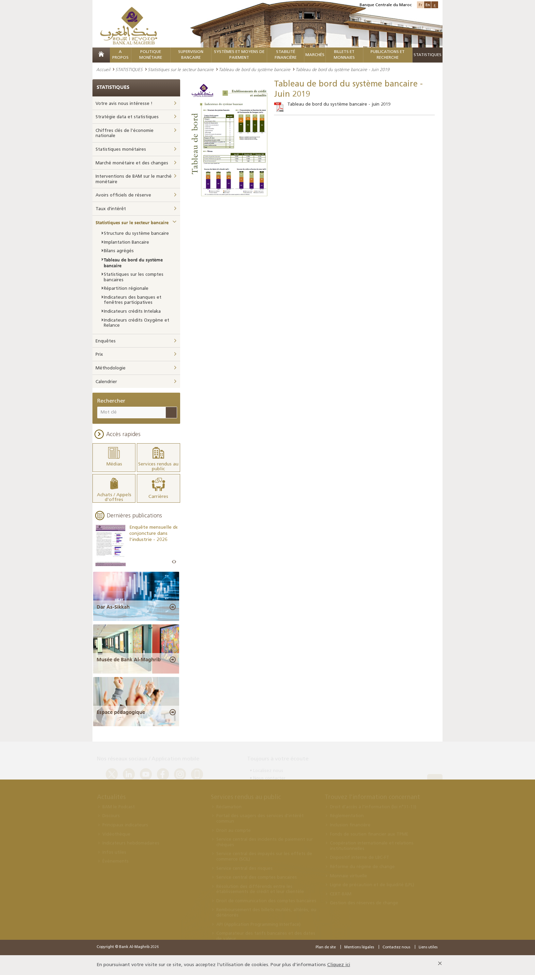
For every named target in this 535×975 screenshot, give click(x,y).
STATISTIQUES (129, 69)
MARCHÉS (314, 55)
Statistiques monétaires (121, 149)
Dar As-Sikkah (113, 607)
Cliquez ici (338, 964)
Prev (173, 562)
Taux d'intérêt (111, 209)
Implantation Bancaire (126, 242)
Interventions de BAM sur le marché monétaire (134, 179)
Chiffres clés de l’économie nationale (125, 133)
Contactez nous (396, 947)
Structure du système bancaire (136, 233)
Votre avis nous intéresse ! (124, 103)
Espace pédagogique (121, 712)
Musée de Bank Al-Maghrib (129, 659)
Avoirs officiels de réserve (123, 195)
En (427, 4)
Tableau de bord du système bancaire (254, 69)
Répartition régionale (126, 288)
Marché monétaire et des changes (132, 163)
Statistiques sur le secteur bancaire (181, 69)
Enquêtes (106, 341)
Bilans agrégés (119, 251)
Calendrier (106, 382)
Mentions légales (359, 947)
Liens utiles (428, 947)
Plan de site (326, 947)
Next (175, 562)
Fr (420, 4)
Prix (99, 354)
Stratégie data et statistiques (127, 117)
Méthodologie (111, 368)
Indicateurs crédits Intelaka (132, 311)
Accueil (103, 69)
